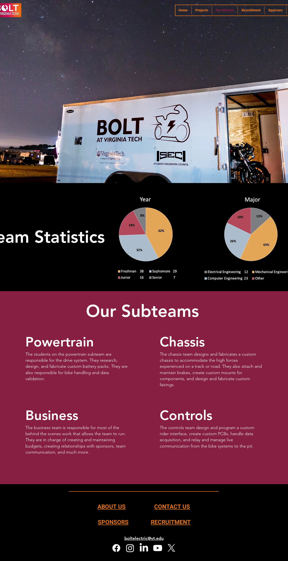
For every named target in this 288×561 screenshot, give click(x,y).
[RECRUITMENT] (171, 522)
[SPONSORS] (113, 522)
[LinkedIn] (144, 548)
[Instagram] (130, 548)
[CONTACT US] (172, 507)
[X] (171, 548)
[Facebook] (116, 548)
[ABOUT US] (111, 507)
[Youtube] (157, 548)
